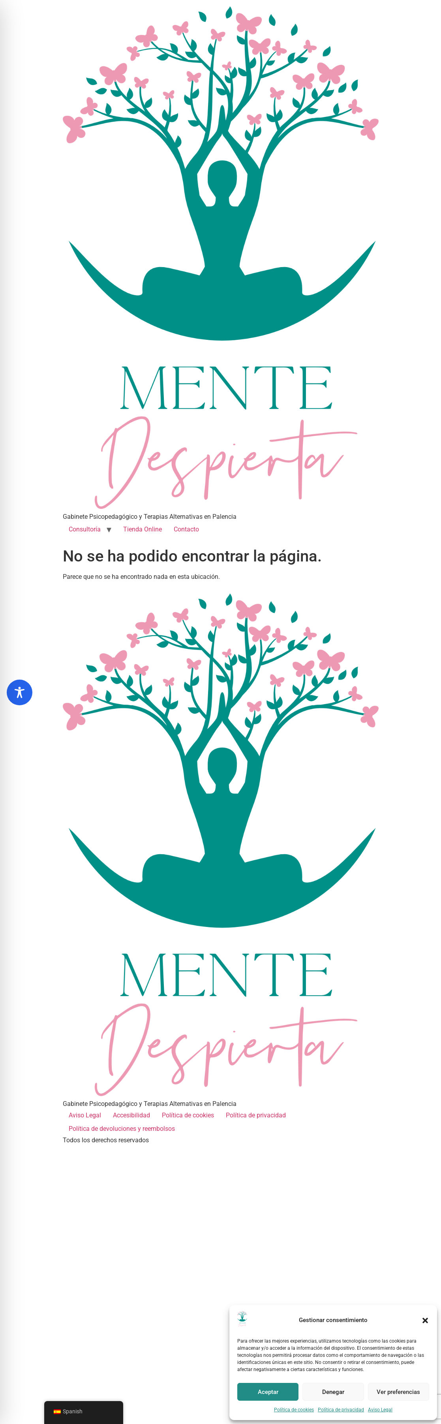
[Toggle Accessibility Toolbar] (19, 692)
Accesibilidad (131, 1115)
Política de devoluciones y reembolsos (122, 1128)
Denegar (333, 1392)
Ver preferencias (398, 1392)
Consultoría (85, 529)
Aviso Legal (380, 1410)
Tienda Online (142, 529)
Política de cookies (294, 1410)
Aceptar (268, 1392)
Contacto (186, 529)
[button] (425, 1320)
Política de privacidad (341, 1410)
